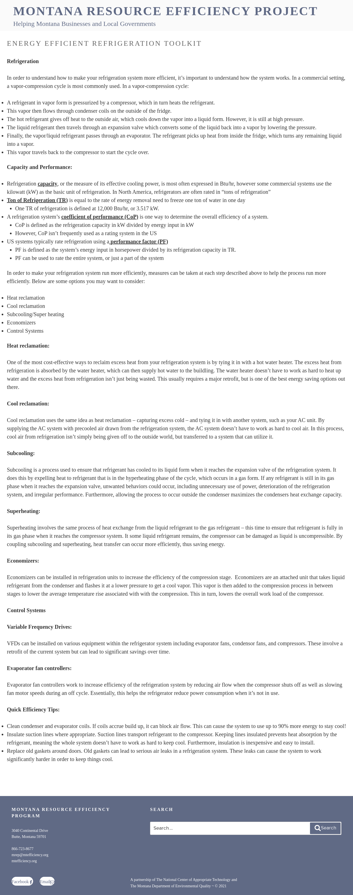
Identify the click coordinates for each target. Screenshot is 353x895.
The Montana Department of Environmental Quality (170, 886)
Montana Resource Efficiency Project (165, 11)
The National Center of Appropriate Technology (193, 880)
